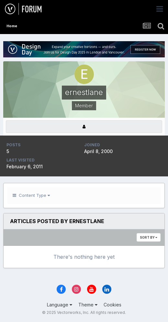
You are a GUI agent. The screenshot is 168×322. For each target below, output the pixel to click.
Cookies (112, 304)
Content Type (31, 195)
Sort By (148, 237)
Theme (87, 304)
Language (59, 304)
